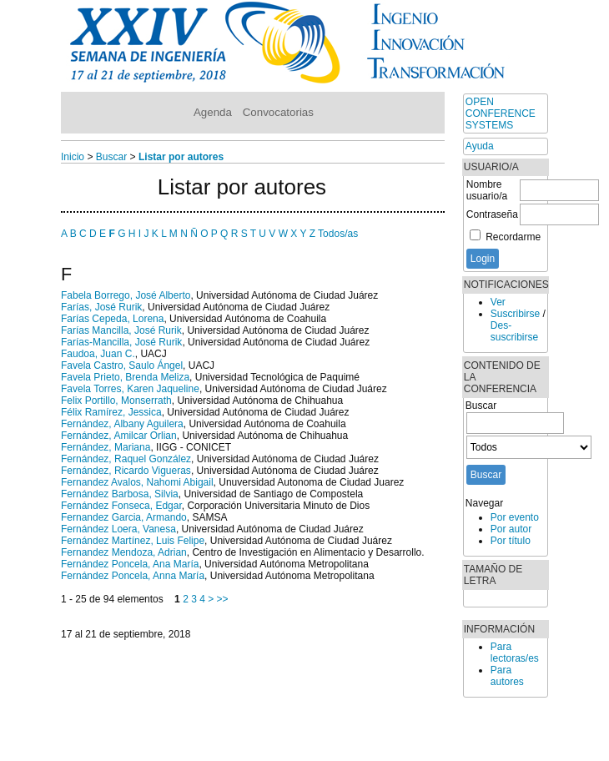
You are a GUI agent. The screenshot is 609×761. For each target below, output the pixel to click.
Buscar (111, 157)
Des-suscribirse (514, 331)
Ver (498, 302)
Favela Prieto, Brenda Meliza (125, 377)
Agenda (213, 112)
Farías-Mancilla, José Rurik (121, 342)
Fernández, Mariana (105, 447)
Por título (511, 541)
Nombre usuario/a (486, 190)
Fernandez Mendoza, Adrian (124, 552)
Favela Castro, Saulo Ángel (122, 365)
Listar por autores (181, 157)
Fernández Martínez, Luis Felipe (132, 541)
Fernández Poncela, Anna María (132, 576)
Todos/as (338, 233)
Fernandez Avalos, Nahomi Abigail (137, 482)
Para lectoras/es (515, 652)
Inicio (72, 157)
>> (223, 599)
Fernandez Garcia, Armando (124, 517)
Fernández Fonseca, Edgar (121, 506)
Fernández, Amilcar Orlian (119, 435)
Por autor (511, 529)
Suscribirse (515, 314)
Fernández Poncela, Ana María (130, 564)
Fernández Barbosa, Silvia (120, 494)
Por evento (515, 517)
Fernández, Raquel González (126, 459)
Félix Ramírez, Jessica (111, 412)
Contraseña (492, 214)
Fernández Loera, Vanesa (118, 529)
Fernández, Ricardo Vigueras (126, 470)
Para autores (507, 676)
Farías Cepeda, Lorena (112, 319)
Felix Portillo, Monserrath (116, 400)
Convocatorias (278, 112)
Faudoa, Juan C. (98, 354)
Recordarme (513, 237)
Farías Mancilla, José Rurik (121, 330)
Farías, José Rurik (101, 307)
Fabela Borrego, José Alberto (125, 295)
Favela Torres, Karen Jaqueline (130, 389)
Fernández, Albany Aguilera (122, 424)
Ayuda (480, 146)
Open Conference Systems (501, 113)
